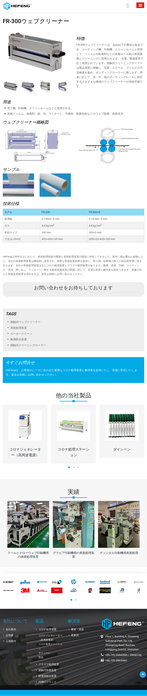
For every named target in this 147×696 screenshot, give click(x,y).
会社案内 (11, 629)
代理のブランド (47, 682)
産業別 (75, 635)
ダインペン (44, 652)
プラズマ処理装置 (48, 664)
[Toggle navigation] (140, 5)
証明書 (9, 635)
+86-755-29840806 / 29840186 (123, 655)
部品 (40, 657)
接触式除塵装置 (47, 670)
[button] (69, 467)
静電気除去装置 (47, 676)
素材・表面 (77, 629)
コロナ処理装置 (47, 629)
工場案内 (11, 641)
